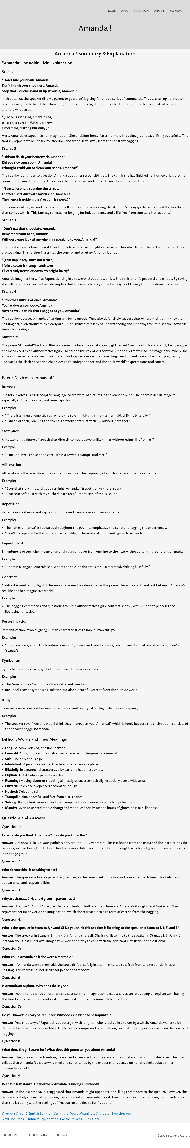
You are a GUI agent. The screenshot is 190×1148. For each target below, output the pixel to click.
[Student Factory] (9, 11)
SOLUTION (141, 11)
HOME (111, 11)
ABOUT (159, 11)
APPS (124, 11)
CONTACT (177, 11)
